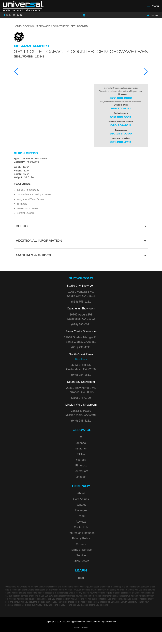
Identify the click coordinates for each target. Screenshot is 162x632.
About (81, 493)
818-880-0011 (120, 116)
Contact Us (81, 527)
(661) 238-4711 (81, 347)
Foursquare (81, 471)
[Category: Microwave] (81, 162)
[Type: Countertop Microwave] (81, 158)
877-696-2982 (121, 98)
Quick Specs (26, 153)
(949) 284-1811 (81, 374)
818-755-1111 (121, 108)
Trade (81, 516)
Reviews (81, 521)
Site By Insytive (81, 627)
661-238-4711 (120, 142)
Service (81, 555)
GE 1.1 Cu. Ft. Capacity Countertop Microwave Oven (81, 51)
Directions (81, 359)
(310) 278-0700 (81, 397)
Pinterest (81, 465)
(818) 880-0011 (81, 324)
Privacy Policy (81, 538)
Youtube (81, 459)
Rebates (81, 504)
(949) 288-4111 (81, 420)
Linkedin (81, 476)
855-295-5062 (47, 596)
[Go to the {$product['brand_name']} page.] (19, 36)
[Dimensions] (81, 172)
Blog (81, 577)
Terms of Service (81, 549)
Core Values (81, 499)
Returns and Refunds (81, 533)
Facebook (81, 443)
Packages (81, 510)
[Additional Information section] (81, 241)
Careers (81, 544)
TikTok (81, 454)
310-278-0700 (121, 133)
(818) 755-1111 (81, 301)
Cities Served (81, 561)
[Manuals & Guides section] (81, 256)
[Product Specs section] (81, 226)
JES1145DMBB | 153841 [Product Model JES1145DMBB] (29, 56)
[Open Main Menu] (153, 6)
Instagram (81, 448)
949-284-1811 (120, 125)
